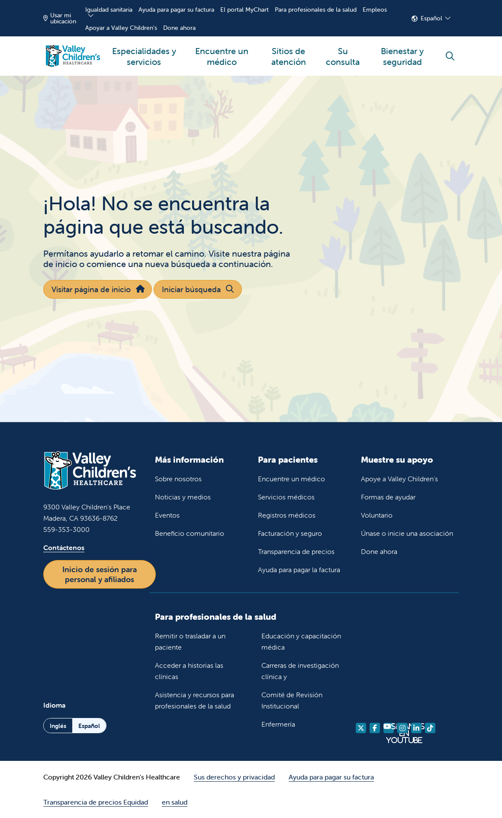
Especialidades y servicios (144, 51)
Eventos (167, 515)
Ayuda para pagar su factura (176, 9)
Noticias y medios (183, 497)
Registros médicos (286, 515)
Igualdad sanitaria (108, 9)
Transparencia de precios (296, 551)
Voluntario (377, 515)
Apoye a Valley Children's (399, 478)
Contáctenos (63, 547)
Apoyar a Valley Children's (121, 28)
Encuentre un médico (222, 51)
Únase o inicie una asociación (407, 533)
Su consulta (343, 51)
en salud (174, 802)
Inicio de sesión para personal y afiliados (99, 574)
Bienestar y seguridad (402, 51)
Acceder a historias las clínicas (189, 671)
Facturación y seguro (290, 533)
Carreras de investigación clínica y (300, 671)
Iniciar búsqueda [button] (198, 289)
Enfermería (278, 724)
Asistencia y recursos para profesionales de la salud (194, 700)
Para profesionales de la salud (316, 9)
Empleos (375, 9)
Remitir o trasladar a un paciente (190, 641)
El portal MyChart (244, 9)
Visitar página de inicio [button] (97, 289)
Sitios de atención (288, 51)
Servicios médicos (286, 497)
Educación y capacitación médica (301, 641)
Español (431, 18)
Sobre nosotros (178, 478)
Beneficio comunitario (189, 533)
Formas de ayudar (388, 497)
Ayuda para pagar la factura (299, 569)
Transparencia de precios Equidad (95, 802)
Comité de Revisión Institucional (291, 700)
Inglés (58, 726)
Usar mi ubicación (59, 18)
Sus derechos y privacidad (234, 777)
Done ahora (179, 28)
